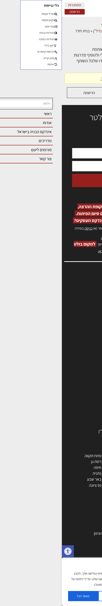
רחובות (61, 461)
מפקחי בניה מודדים (79, 384)
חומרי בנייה (86, 539)
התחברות (12, 5)
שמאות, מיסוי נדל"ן (82, 292)
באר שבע (32, 479)
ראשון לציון (86, 461)
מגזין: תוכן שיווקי (84, 337)
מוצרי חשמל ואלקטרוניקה (75, 413)
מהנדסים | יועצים (81, 378)
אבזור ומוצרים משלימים (76, 425)
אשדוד (89, 473)
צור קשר (90, 322)
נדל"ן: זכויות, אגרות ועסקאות (72, 556)
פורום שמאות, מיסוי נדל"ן (50, 30)
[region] (51, 582)
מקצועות (88, 372)
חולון (91, 467)
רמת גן (34, 461)
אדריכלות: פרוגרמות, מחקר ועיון (70, 515)
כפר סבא (60, 473)
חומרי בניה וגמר (82, 401)
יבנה (63, 491)
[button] (6, 551)
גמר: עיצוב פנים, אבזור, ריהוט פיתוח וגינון (63, 533)
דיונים (78, 30)
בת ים (90, 485)
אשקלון (61, 485)
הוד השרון (87, 479)
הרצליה (61, 467)
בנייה (91, 521)
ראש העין (88, 491)
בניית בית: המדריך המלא (75, 527)
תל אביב (88, 455)
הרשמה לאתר (86, 312)
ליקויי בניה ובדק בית (79, 550)
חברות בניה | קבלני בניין (76, 390)
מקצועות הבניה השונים (77, 396)
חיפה (35, 467)
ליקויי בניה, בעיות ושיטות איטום (73, 297)
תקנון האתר (88, 342)
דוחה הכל (51, 596)
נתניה (35, 473)
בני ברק (61, 479)
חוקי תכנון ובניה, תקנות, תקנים (71, 545)
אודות (92, 327)
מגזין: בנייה (88, 332)
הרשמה (13, 11)
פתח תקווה (31, 455)
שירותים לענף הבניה (79, 419)
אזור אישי (90, 307)
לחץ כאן (70, 238)
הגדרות (80, 596)
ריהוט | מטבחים (83, 407)
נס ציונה (33, 485)
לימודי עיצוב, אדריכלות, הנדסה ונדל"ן (66, 431)
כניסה (27, 228)
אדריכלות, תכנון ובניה (80, 287)
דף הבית (92, 30)
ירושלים (61, 455)
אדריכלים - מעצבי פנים (77, 366)
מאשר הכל (21, 596)
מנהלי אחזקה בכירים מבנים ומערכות (69, 302)
